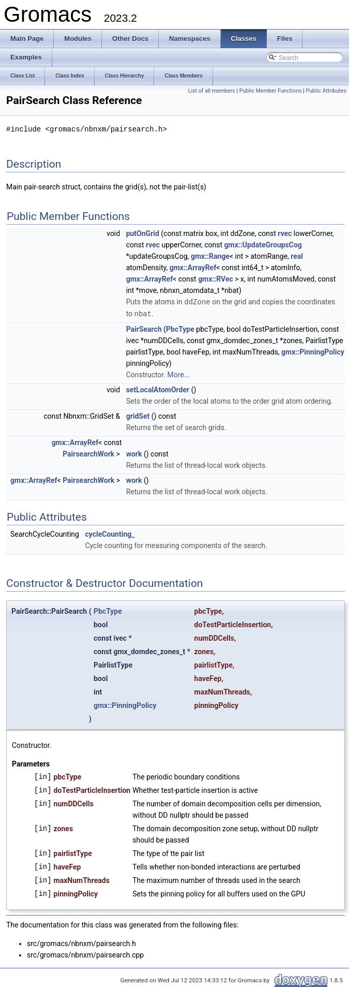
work (134, 452)
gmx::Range (210, 256)
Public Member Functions (270, 90)
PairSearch (144, 327)
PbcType (180, 327)
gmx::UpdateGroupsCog (263, 244)
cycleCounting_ (109, 532)
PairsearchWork (88, 452)
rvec (285, 233)
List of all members (211, 90)
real (297, 256)
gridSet (138, 414)
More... (179, 373)
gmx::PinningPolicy (312, 350)
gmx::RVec (215, 278)
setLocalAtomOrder (158, 388)
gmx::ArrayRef (193, 267)
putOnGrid (142, 233)
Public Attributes (326, 90)
